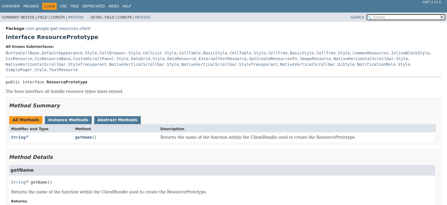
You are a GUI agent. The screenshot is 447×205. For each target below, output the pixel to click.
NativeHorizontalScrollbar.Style (371, 58)
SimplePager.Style (26, 69)
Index (113, 6)
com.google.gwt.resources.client (58, 28)
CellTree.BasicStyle (291, 53)
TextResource (63, 69)
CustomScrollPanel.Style (101, 58)
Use (63, 6)
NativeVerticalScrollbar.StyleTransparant (229, 64)
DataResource (181, 58)
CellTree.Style (333, 53)
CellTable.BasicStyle (203, 53)
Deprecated (93, 6)
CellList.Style (159, 53)
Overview (11, 6)
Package (31, 6)
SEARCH (358, 17)
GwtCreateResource (269, 58)
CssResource (19, 58)
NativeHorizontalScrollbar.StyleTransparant (56, 64)
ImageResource (315, 58)
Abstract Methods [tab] (117, 120)
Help (127, 6)
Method (76, 17)
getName (83, 137)
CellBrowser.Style (119, 53)
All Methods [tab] (26, 120)
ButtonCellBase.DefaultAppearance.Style (51, 53)
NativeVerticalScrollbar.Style (144, 64)
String (18, 137)
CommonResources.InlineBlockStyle (391, 53)
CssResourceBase (53, 58)
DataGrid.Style (148, 58)
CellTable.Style (248, 53)
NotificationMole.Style (383, 64)
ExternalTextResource (223, 58)
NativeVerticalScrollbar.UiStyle (317, 64)
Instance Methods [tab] (68, 120)
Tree (74, 6)
